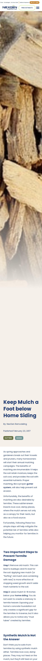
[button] (37, 7)
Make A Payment (24, 2)
